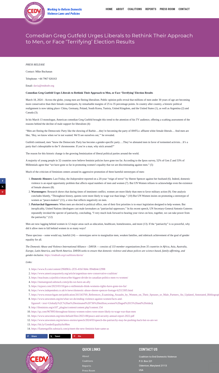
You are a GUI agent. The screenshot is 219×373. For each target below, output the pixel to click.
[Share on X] (60, 336)
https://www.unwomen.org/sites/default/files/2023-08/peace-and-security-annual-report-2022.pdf (82, 315)
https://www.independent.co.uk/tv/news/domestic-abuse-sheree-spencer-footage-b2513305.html (82, 290)
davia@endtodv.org (43, 85)
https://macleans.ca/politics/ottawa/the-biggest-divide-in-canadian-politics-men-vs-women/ (79, 277)
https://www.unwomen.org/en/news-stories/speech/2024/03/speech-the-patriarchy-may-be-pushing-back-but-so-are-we (94, 320)
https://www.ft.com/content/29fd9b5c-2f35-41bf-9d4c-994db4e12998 (68, 269)
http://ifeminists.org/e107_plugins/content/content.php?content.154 (67, 307)
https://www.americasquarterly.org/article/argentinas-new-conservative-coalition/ (74, 273)
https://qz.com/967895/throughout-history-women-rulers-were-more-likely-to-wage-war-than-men (83, 311)
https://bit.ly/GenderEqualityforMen (50, 324)
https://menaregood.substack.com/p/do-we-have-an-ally (60, 281)
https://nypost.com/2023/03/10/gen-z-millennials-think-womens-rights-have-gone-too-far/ (79, 286)
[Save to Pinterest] (83, 336)
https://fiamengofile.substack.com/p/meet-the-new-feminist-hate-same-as (70, 328)
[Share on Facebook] (37, 336)
